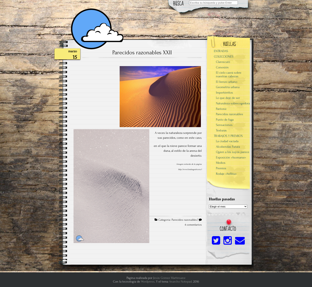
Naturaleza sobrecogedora (233, 103)
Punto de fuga (225, 119)
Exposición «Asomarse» (231, 157)
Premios (221, 168)
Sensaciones (224, 125)
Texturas (221, 130)
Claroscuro (223, 62)
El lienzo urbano (226, 82)
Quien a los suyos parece (232, 152)
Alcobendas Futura (228, 146)
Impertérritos (224, 92)
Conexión (222, 67)
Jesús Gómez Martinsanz (169, 278)
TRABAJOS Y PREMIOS (228, 136)
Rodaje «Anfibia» (226, 174)
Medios (220, 163)
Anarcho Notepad (180, 281)
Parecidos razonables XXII (142, 52)
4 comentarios (193, 224)
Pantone (221, 109)
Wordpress (148, 281)
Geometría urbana (227, 87)
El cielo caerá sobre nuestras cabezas (228, 74)
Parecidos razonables (184, 220)
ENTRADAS (221, 51)
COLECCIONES (223, 56)
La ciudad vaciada (227, 141)
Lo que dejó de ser (228, 98)
